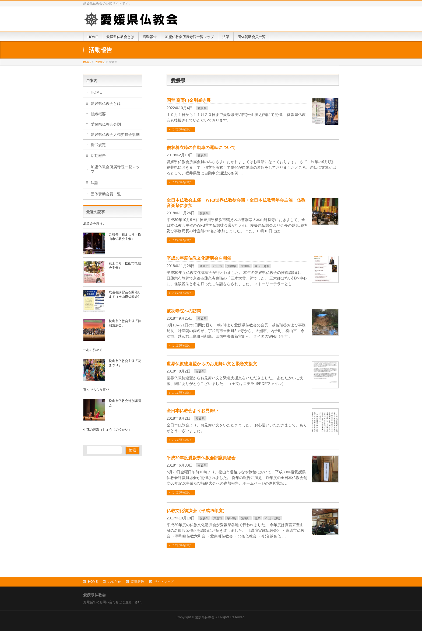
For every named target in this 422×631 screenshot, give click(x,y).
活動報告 (98, 155)
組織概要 (98, 114)
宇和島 (245, 266)
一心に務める (93, 350)
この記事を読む (181, 129)
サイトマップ (164, 582)
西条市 (204, 266)
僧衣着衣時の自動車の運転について (201, 147)
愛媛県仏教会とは (106, 103)
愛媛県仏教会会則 (106, 124)
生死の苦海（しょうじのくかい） (107, 430)
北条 (258, 518)
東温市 (217, 518)
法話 (94, 183)
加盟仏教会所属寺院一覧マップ (115, 169)
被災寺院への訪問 (184, 311)
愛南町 (245, 518)
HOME (96, 92)
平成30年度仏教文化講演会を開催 (199, 258)
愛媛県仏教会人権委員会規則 (115, 134)
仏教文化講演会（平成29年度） (197, 510)
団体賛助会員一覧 (106, 194)
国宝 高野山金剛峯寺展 (189, 100)
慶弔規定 (98, 145)
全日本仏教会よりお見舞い (192, 410)
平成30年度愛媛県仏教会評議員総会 (201, 458)
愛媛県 (202, 108)
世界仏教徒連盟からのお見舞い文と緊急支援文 (212, 363)
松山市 (217, 266)
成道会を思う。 (94, 223)
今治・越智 (262, 266)
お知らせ (114, 582)
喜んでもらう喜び (96, 390)
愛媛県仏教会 (204, 617)
